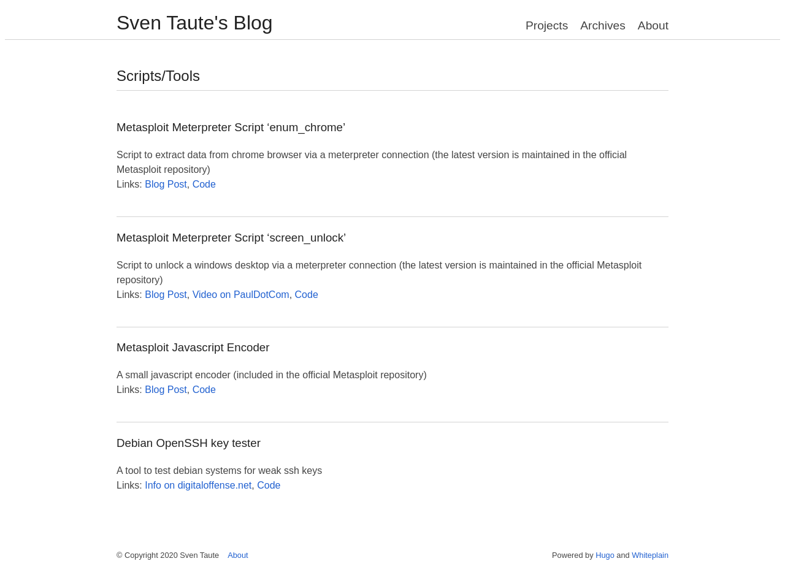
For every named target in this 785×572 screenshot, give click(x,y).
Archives (603, 25)
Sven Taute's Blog (195, 23)
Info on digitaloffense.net (198, 485)
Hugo (605, 555)
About (653, 25)
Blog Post (165, 184)
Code (204, 184)
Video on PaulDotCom (241, 294)
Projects (547, 25)
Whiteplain (650, 555)
